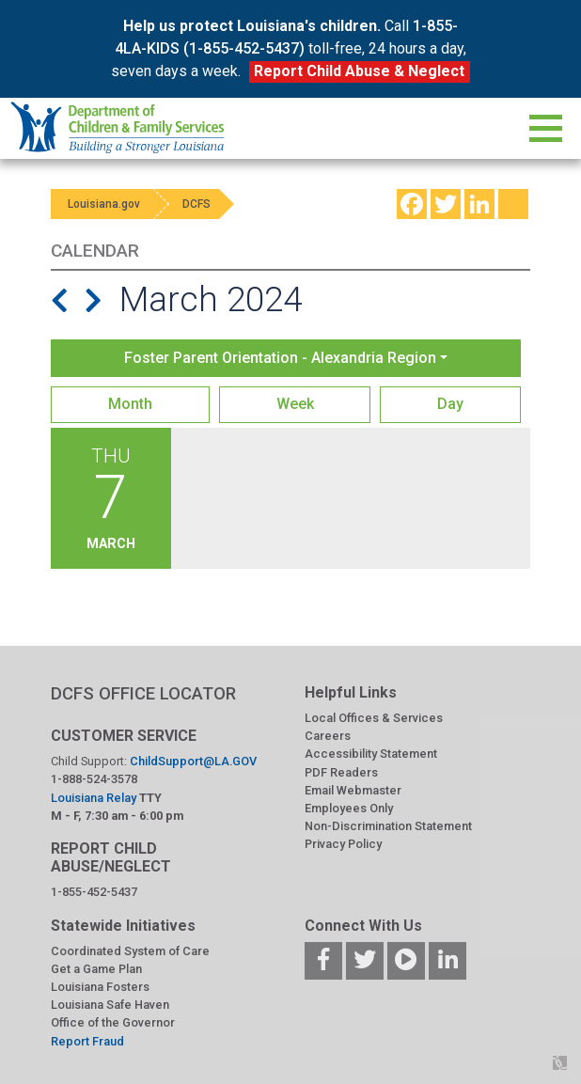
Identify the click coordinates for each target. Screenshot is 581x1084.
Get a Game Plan (96, 969)
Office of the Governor (113, 1022)
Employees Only (349, 808)
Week (295, 404)
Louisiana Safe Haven (110, 1005)
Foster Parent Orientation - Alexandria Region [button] (280, 358)
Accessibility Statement (371, 753)
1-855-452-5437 (94, 892)
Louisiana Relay (95, 798)
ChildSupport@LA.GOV (193, 761)
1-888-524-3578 (94, 779)
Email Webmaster (353, 790)
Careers (328, 736)
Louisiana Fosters (100, 987)
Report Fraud (87, 1041)
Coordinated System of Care (130, 951)
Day (450, 404)
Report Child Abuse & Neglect (359, 71)
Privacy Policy (343, 844)
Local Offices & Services (374, 718)
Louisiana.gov (106, 204)
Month (130, 404)
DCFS (203, 204)
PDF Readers (341, 772)
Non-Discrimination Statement (388, 826)
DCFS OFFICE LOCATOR (143, 693)
